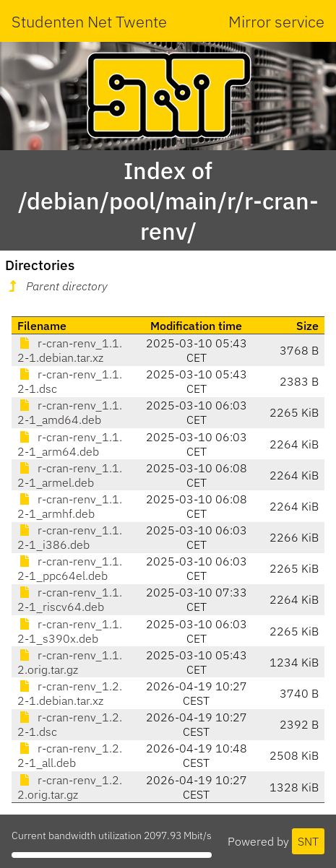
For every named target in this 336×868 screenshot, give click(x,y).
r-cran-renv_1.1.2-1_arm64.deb (69, 444)
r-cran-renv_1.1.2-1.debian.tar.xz (69, 350)
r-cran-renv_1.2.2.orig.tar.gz (69, 787)
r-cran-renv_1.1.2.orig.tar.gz (69, 662)
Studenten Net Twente (89, 21)
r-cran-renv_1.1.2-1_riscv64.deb (69, 599)
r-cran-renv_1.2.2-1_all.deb (69, 755)
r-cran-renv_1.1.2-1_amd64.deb (69, 412)
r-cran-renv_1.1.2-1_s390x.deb (69, 631)
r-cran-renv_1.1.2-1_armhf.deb (69, 506)
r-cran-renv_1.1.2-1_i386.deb (69, 537)
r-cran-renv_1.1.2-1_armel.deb (69, 475)
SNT (308, 841)
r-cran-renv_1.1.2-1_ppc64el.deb (69, 568)
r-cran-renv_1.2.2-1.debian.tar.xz (69, 693)
